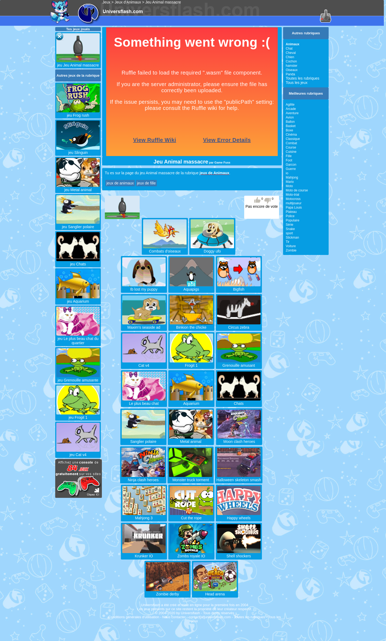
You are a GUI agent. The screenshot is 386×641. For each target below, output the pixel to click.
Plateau (291, 212)
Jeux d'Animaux (128, 2)
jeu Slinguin (78, 150)
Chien (290, 57)
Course (291, 147)
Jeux (106, 2)
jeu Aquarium (78, 299)
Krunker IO (144, 554)
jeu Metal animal (78, 187)
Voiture (291, 246)
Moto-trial (292, 195)
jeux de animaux (120, 183)
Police (290, 216)
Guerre (291, 169)
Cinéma (291, 134)
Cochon (291, 61)
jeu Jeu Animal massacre (78, 63)
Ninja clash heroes (143, 477)
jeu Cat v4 (78, 452)
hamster (291, 66)
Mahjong (292, 177)
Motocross (293, 199)
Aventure (292, 113)
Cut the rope (191, 516)
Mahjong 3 (144, 516)
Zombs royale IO (191, 554)
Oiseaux (292, 70)
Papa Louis (294, 207)
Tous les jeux (296, 82)
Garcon (291, 164)
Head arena (215, 592)
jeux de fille (146, 183)
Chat (289, 48)
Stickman (292, 237)
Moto (289, 186)
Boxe (289, 130)
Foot (289, 160)
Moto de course (297, 190)
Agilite (290, 104)
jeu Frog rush (78, 113)
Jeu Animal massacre (163, 2)
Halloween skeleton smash (238, 477)
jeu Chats (78, 262)
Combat (291, 143)
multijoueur (294, 203)
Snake (290, 229)
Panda (290, 74)
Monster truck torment (190, 477)
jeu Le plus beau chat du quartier (78, 338)
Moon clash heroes (239, 439)
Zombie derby (167, 592)
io (287, 173)
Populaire (292, 220)
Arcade (291, 109)
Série (289, 225)
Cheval (291, 53)
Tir (288, 242)
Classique (293, 139)
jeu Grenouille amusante (78, 378)
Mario (290, 182)
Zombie (291, 250)
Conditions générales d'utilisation (133, 617)
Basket (291, 126)
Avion (290, 117)
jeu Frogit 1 (78, 415)
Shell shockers (239, 554)
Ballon (290, 122)
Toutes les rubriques (302, 78)
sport (289, 233)
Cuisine (291, 152)
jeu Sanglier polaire (78, 224)
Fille (289, 156)
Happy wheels (239, 516)
